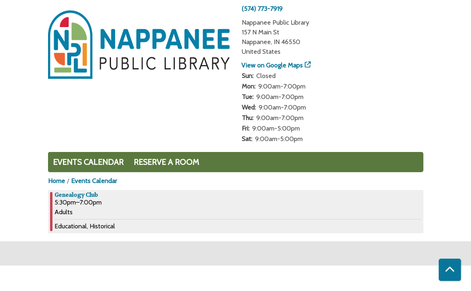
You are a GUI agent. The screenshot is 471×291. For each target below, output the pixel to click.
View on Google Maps (272, 65)
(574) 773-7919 (262, 9)
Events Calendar (88, 162)
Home (56, 181)
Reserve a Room (166, 162)
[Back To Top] (450, 270)
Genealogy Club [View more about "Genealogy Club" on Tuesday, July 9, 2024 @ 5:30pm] (76, 195)
